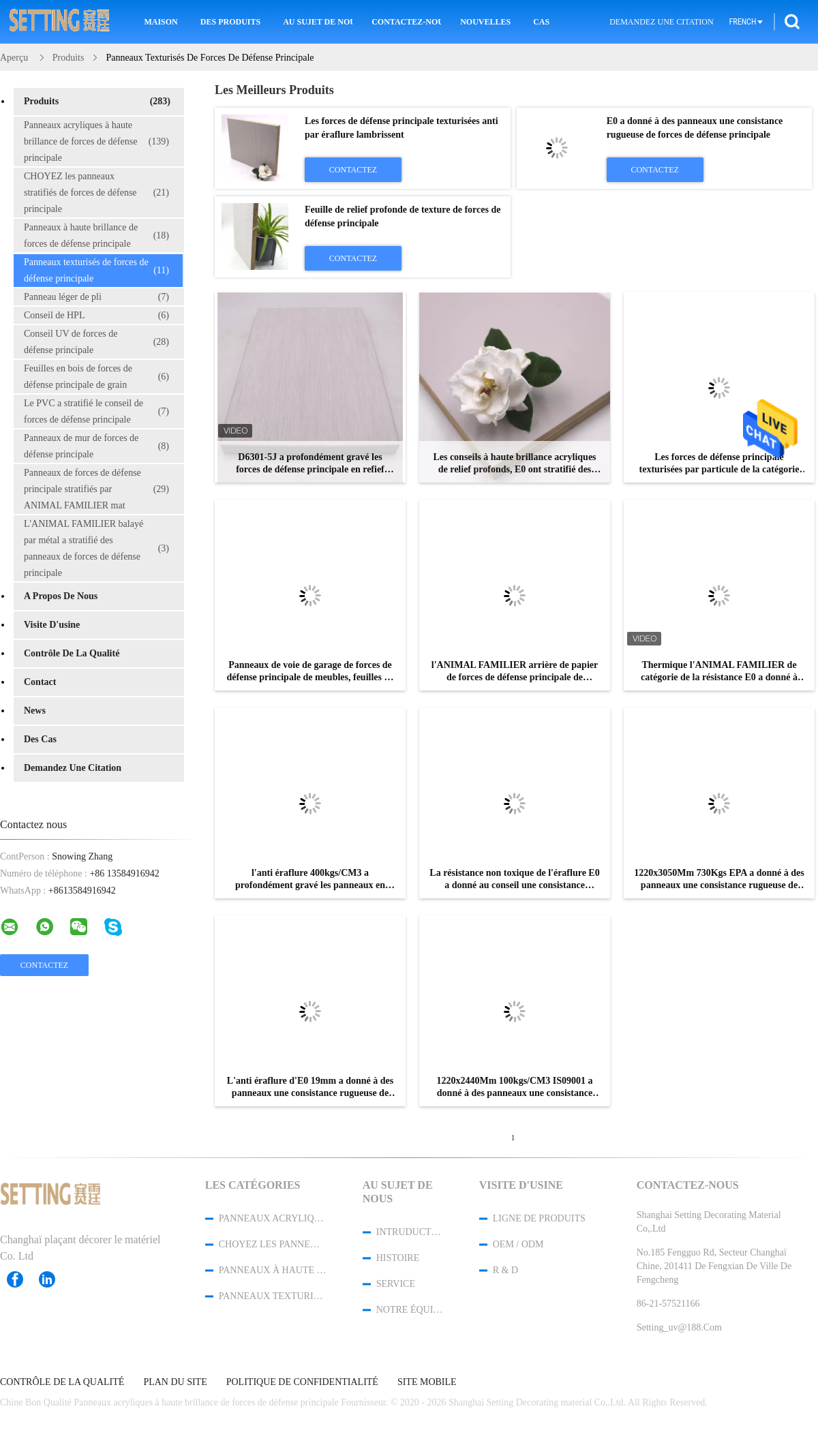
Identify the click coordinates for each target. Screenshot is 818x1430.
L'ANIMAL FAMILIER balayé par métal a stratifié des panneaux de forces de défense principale (96, 548)
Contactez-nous (406, 22)
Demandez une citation (661, 22)
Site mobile (427, 1382)
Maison (160, 22)
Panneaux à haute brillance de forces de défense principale (96, 235)
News (35, 710)
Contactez (353, 169)
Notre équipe (409, 1310)
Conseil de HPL (96, 315)
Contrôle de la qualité (71, 653)
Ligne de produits (539, 1218)
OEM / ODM (518, 1244)
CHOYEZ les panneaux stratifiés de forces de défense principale (96, 192)
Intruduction (409, 1232)
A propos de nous (60, 596)
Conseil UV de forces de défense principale (96, 342)
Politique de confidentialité (302, 1382)
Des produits (230, 22)
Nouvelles (485, 22)
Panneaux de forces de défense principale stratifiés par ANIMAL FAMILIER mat (96, 489)
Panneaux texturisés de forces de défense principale (96, 270)
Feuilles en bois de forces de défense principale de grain (96, 376)
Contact (40, 682)
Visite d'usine (52, 625)
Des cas (40, 739)
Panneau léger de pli (96, 297)
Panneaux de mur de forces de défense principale (96, 446)
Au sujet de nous (317, 22)
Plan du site (175, 1382)
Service (395, 1284)
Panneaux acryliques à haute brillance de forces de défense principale (96, 141)
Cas (541, 22)
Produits (97, 101)
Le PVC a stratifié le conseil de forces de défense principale (96, 411)
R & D (505, 1270)
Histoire (398, 1258)
